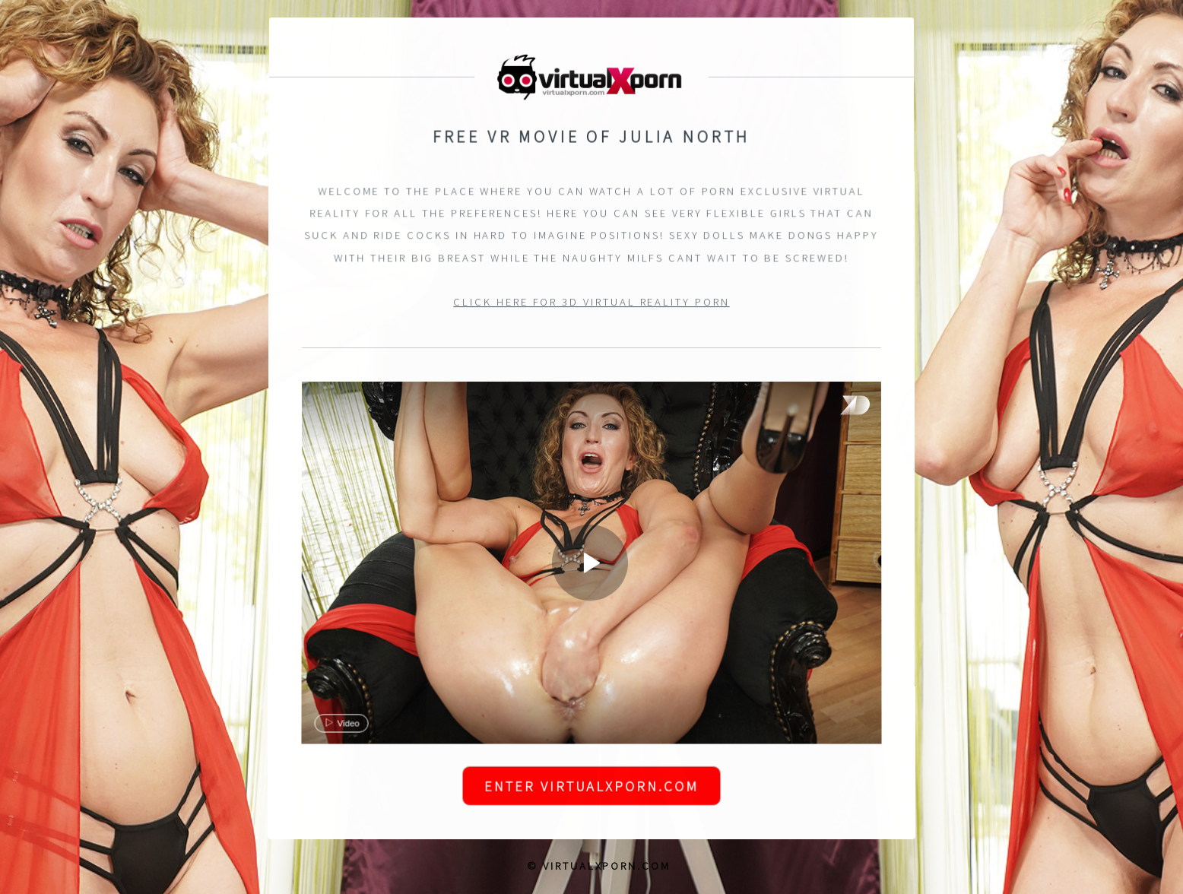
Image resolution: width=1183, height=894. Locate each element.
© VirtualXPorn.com (599, 866)
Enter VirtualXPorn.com (591, 788)
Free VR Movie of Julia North (591, 137)
